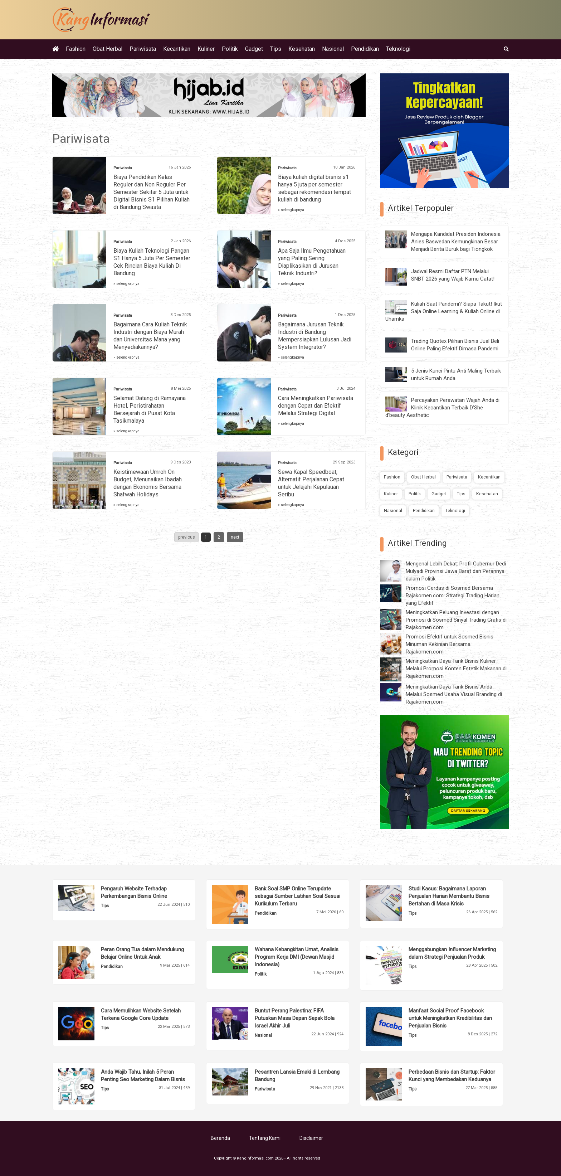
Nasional (333, 48)
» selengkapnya (291, 210)
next (235, 537)
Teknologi (398, 48)
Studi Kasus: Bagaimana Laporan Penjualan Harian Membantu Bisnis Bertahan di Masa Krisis (449, 896)
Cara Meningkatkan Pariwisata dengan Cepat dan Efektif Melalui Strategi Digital (315, 406)
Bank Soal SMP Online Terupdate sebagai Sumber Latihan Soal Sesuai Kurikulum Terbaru (297, 896)
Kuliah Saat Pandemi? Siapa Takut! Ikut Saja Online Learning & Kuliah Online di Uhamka (443, 311)
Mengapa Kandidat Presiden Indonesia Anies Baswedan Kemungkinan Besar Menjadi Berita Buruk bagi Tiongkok (456, 241)
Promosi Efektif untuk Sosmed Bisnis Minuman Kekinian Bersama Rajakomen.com (449, 644)
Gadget (254, 48)
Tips (275, 48)
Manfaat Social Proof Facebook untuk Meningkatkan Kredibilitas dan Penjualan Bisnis (450, 1018)
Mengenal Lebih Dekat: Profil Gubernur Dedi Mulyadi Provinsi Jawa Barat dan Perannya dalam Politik (456, 571)
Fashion (76, 48)
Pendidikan (365, 48)
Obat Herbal (107, 48)
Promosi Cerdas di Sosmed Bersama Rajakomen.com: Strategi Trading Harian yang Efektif (452, 595)
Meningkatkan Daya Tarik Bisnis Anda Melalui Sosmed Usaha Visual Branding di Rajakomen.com (454, 694)
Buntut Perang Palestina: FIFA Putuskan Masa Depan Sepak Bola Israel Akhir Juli (295, 1018)
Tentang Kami (264, 1138)
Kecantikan (176, 48)
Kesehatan (301, 48)
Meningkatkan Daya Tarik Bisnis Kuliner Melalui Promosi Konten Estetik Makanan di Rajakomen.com (456, 668)
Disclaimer (311, 1138)
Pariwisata (143, 48)
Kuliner (206, 48)
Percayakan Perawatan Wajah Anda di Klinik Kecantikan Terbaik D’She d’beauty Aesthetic (442, 407)
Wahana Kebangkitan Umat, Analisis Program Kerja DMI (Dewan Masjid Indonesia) (296, 957)
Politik (230, 48)
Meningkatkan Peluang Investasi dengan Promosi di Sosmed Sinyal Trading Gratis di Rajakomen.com (456, 620)
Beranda (220, 1138)
